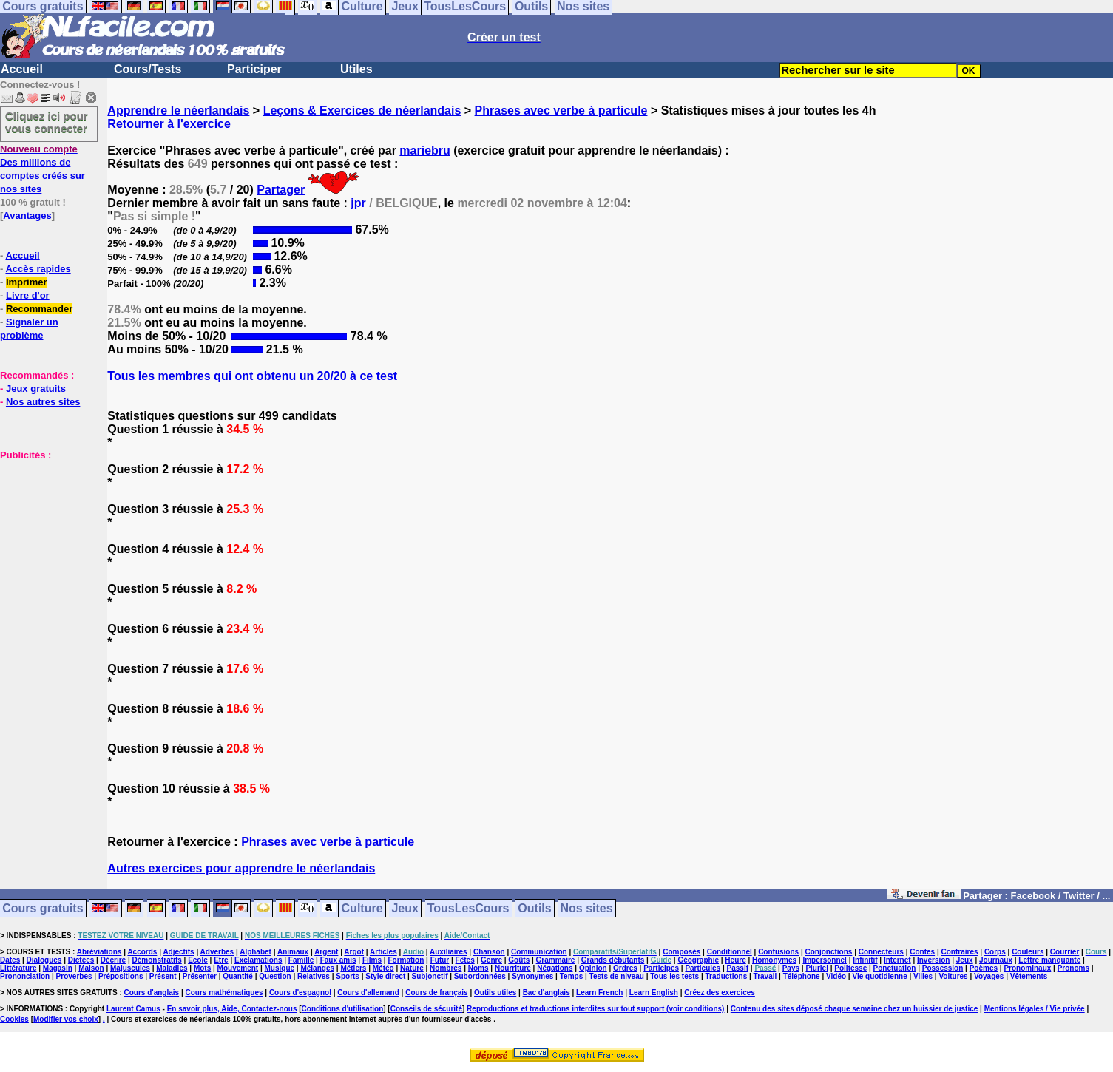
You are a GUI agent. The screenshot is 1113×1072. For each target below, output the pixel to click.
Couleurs (1027, 952)
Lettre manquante (1049, 960)
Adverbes (217, 952)
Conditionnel (729, 952)
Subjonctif (430, 976)
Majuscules (130, 968)
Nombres (445, 968)
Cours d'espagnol (300, 992)
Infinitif (865, 960)
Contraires (959, 952)
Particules (702, 968)
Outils (534, 908)
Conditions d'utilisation (343, 1009)
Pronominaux (1027, 968)
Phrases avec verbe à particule (561, 110)
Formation (406, 960)
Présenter (200, 976)
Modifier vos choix (65, 1019)
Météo (383, 968)
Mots (202, 968)
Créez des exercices (719, 992)
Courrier (1064, 952)
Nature (412, 968)
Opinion (593, 968)
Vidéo (836, 976)
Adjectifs (178, 952)
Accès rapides (37, 268)
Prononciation (25, 976)
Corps (995, 952)
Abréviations (99, 952)
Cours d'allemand (368, 992)
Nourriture (513, 968)
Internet (897, 960)
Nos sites (587, 908)
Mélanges (317, 968)
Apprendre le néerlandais (178, 110)
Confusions (778, 952)
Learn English (653, 992)
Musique (280, 968)
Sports (347, 976)
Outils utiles (495, 992)
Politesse (850, 968)
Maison (91, 968)
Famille (301, 960)
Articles (383, 952)
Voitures (952, 976)
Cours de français (436, 992)
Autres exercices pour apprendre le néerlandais (241, 868)
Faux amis (338, 960)
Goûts (519, 960)
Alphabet (255, 952)
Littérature (18, 968)
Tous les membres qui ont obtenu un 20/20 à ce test (252, 376)
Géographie (698, 960)
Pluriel (816, 968)
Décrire (113, 960)
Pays (790, 968)
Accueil (22, 69)
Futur (440, 960)
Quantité (238, 976)
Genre (491, 960)
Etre (221, 960)
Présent (163, 976)
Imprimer (26, 282)
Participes (661, 968)
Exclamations (258, 960)
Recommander (39, 308)
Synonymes (532, 976)
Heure (735, 960)
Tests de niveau (616, 976)
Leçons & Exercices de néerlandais (362, 110)
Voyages (989, 976)
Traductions (727, 976)
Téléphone (801, 976)
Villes (923, 976)
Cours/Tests (147, 69)
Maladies (171, 968)
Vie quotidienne (879, 976)
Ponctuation (894, 968)
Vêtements (1029, 976)
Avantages (27, 215)
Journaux (995, 960)
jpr (358, 203)
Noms (478, 968)
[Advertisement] (44, 535)
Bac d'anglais (546, 992)
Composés (681, 952)
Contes (922, 952)
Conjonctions (829, 952)
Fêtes (465, 960)
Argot (354, 952)
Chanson (489, 952)
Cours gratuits (42, 908)
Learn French (599, 992)
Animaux (292, 952)
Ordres (625, 968)
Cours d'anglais (152, 992)
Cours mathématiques (224, 992)
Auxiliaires (448, 952)
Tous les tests (674, 976)
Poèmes (984, 968)
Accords (142, 952)
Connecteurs (881, 952)
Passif (737, 968)
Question (275, 976)
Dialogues (44, 960)
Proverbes (74, 976)
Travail (765, 976)
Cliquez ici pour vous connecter (46, 122)
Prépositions (120, 976)
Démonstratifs (157, 960)
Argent (326, 952)
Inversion (933, 960)
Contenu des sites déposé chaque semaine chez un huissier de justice (854, 1009)
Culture (362, 908)
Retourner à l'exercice (169, 124)
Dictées (81, 960)
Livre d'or (28, 295)
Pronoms (1073, 968)
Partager (281, 189)
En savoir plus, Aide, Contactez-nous (232, 1009)
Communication (539, 952)
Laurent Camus (133, 1009)
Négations (554, 968)
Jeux (404, 908)
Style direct (385, 976)
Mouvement (238, 968)
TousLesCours (468, 908)
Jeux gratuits (36, 388)
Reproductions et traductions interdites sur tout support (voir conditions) (595, 1009)
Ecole (198, 960)
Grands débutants (613, 960)
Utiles (356, 69)
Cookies (14, 1019)
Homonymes (774, 960)
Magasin (57, 968)
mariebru (424, 150)
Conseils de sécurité (426, 1009)
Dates (10, 960)
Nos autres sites (43, 401)
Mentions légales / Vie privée (1034, 1009)
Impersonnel (824, 960)
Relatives (313, 976)
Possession (943, 968)
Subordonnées (480, 976)
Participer (254, 69)
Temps (571, 976)
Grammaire (555, 960)
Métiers (353, 968)
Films (372, 960)
